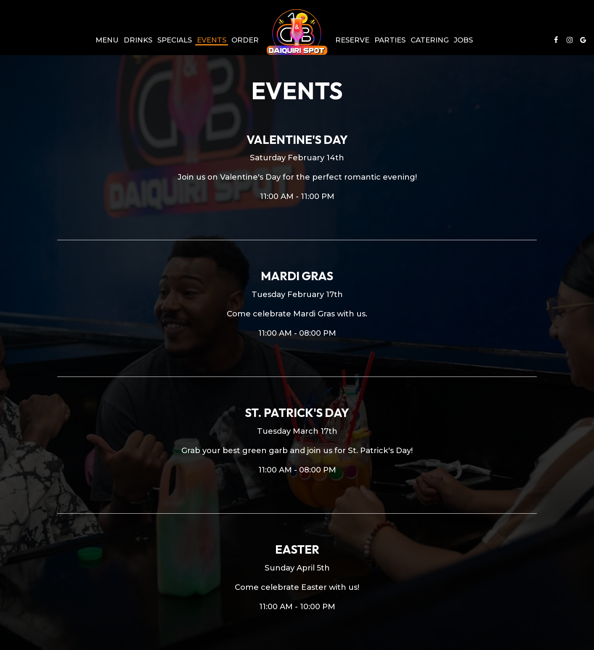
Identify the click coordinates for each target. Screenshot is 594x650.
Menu (107, 40)
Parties (390, 40)
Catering (430, 40)
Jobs (463, 40)
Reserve (352, 40)
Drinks (138, 40)
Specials (174, 40)
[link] (297, 32)
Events (211, 40)
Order (245, 40)
